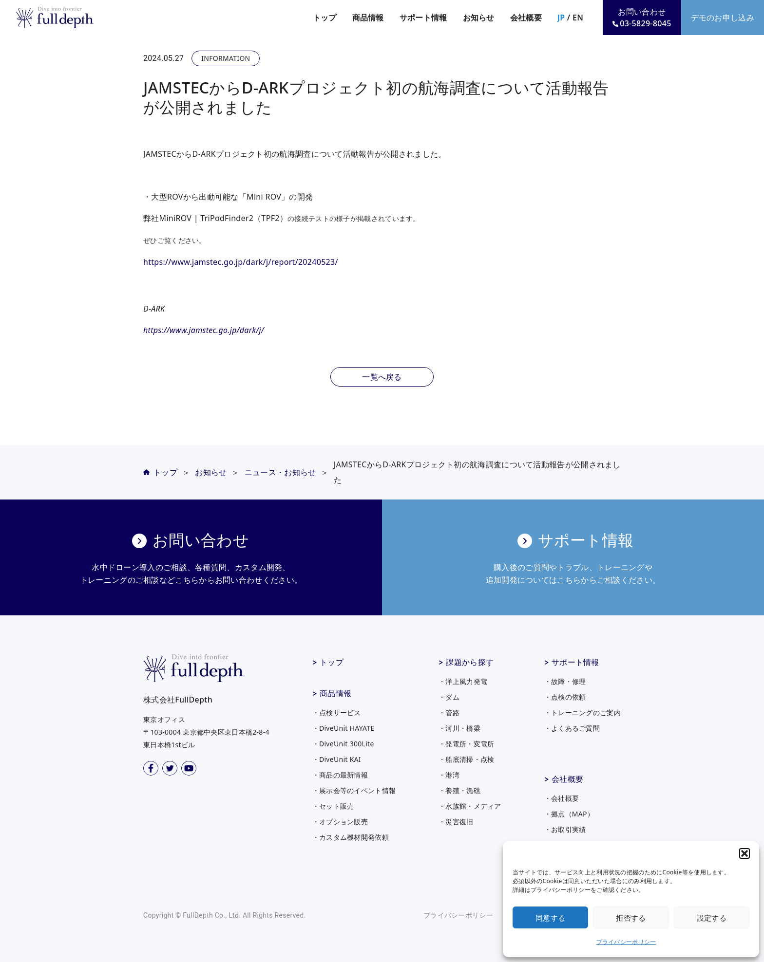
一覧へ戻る (382, 376)
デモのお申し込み (722, 17)
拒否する (631, 918)
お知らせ (479, 17)
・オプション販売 (340, 821)
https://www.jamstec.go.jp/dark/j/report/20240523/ (240, 262)
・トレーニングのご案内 (582, 712)
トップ (325, 17)
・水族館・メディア (470, 806)
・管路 (449, 712)
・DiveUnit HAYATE (343, 728)
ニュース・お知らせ (280, 472)
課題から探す (470, 662)
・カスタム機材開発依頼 (350, 837)
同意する (550, 918)
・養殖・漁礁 (459, 790)
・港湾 (449, 774)
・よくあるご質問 (572, 728)
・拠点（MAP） (569, 813)
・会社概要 (561, 798)
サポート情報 (575, 662)
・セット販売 (333, 806)
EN (578, 17)
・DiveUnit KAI (336, 759)
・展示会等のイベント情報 (354, 790)
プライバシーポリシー (626, 942)
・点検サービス (336, 712)
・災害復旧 (456, 821)
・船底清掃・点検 (466, 759)
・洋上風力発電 (463, 681)
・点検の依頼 (565, 697)
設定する (711, 918)
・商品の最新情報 (340, 774)
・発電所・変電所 (466, 743)
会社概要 (567, 779)
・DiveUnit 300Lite (343, 743)
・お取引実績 (565, 829)
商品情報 (335, 693)
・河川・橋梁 (459, 728)
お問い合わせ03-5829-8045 (641, 17)
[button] (744, 853)
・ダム (449, 697)
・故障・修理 (565, 681)
